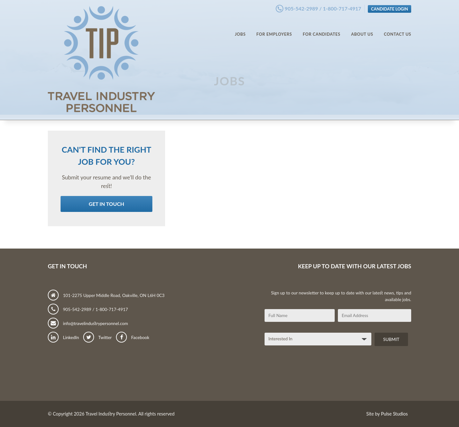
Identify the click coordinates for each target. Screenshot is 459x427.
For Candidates (321, 28)
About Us (362, 28)
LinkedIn (63, 337)
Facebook (132, 337)
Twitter (97, 337)
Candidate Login (389, 7)
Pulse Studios (394, 413)
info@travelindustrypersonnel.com (88, 323)
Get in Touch (106, 204)
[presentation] (313, 375)
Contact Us (397, 28)
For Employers (274, 28)
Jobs (240, 28)
